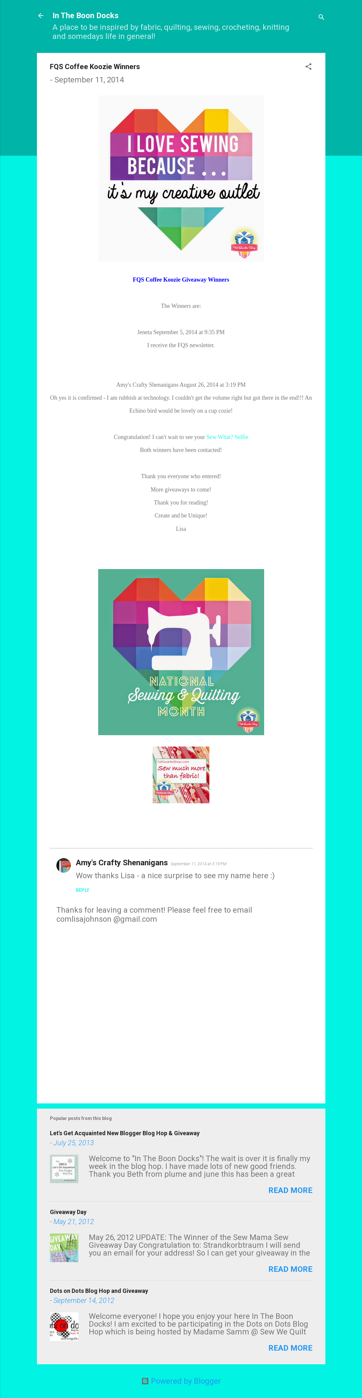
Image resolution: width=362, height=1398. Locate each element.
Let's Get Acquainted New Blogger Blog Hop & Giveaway (125, 1133)
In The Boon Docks (86, 15)
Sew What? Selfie (227, 437)
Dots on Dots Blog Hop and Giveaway (99, 1290)
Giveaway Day (68, 1212)
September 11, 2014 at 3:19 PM (198, 863)
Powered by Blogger (181, 1381)
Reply (82, 890)
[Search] (321, 18)
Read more (290, 1190)
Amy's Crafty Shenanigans (122, 862)
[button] (308, 67)
